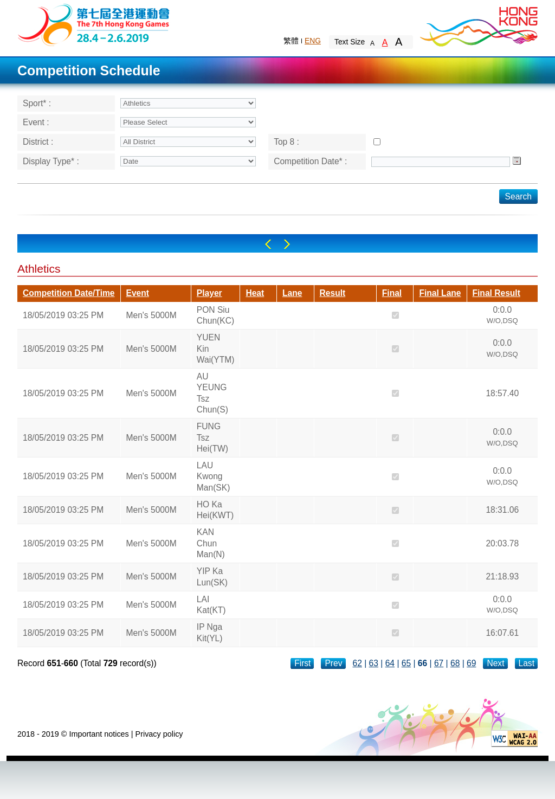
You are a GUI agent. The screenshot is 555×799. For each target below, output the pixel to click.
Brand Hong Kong (478, 24)
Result (333, 293)
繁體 (291, 40)
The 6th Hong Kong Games (94, 24)
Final (392, 293)
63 (373, 663)
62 (357, 663)
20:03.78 (502, 543)
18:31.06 (502, 509)
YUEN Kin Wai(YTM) (216, 348)
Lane (292, 293)
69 (471, 663)
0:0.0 (502, 316)
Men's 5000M (151, 315)
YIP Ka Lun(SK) (212, 576)
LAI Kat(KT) (211, 605)
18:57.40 (502, 393)
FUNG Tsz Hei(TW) (212, 437)
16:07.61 (502, 632)
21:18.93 (502, 576)
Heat (255, 293)
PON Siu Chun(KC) (215, 315)
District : (38, 141)
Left (268, 244)
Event (137, 293)
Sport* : (37, 103)
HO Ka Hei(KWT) (215, 510)
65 (406, 663)
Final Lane (440, 293)
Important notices (98, 734)
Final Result (496, 293)
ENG (313, 40)
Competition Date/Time (69, 293)
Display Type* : (51, 161)
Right (287, 244)
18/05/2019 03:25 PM (63, 315)
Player (209, 293)
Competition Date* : (310, 161)
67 (438, 663)
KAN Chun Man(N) (211, 543)
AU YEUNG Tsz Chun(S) (212, 393)
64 (390, 663)
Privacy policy (159, 734)
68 (455, 663)
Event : (36, 122)
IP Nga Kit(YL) (210, 632)
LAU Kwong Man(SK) (213, 476)
